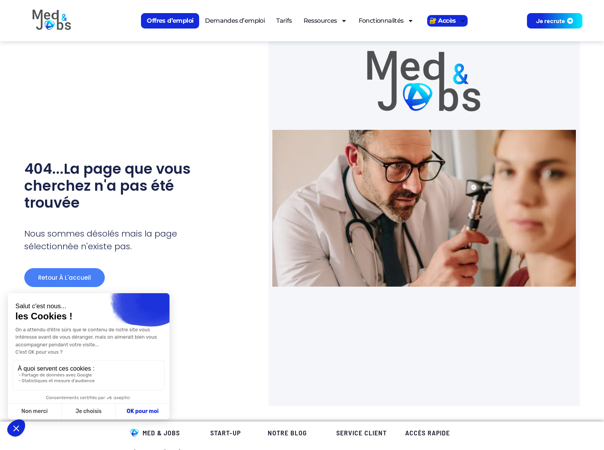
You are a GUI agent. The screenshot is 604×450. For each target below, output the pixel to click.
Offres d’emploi (170, 20)
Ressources (325, 21)
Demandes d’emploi (235, 20)
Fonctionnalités (386, 21)
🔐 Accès (447, 21)
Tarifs (284, 20)
